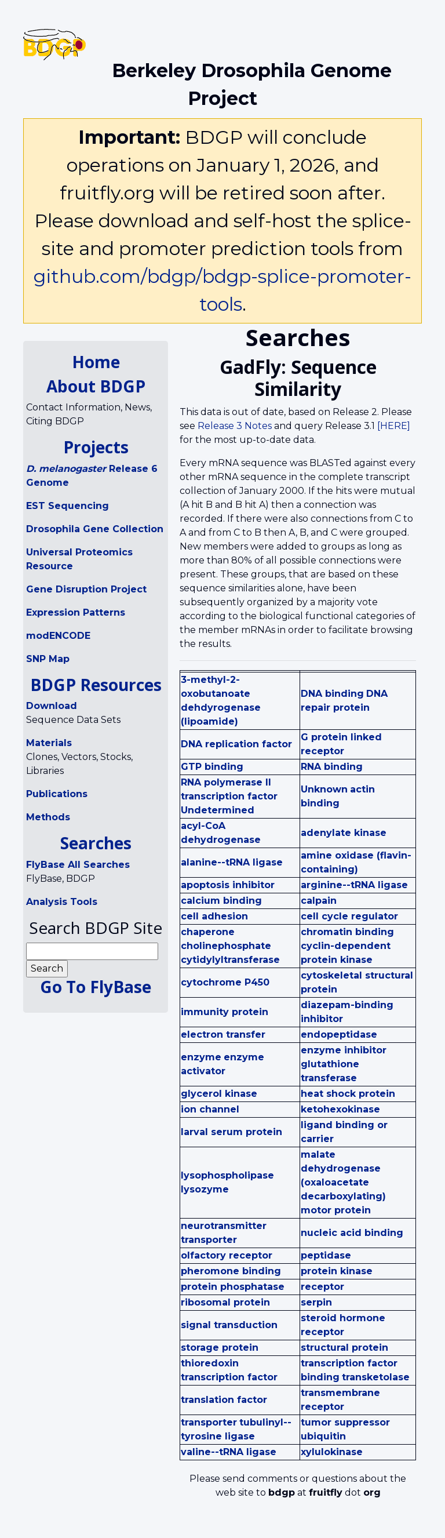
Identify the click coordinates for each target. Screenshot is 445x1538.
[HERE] (393, 425)
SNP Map (48, 658)
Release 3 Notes (235, 425)
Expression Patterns (75, 612)
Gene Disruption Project (86, 589)
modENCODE (58, 635)
